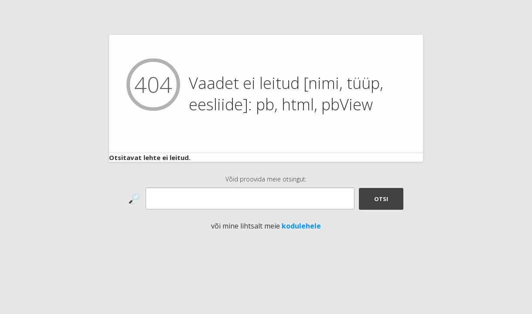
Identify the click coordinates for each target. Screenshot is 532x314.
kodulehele (301, 226)
